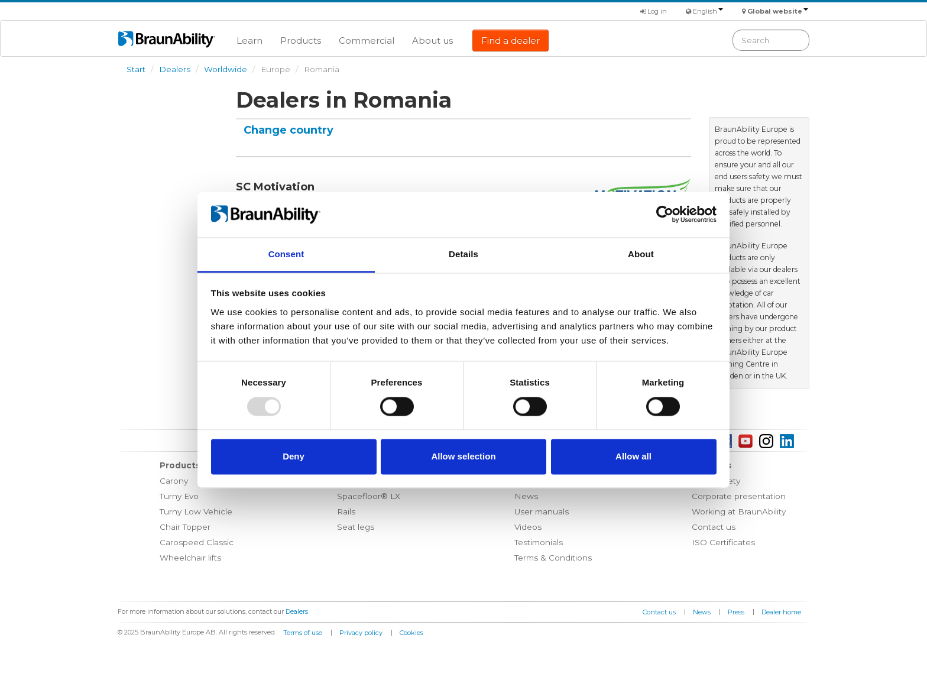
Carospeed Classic (197, 542)
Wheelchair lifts (190, 557)
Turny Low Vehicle (196, 511)
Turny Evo (179, 496)
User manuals (541, 511)
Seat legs (355, 527)
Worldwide (225, 69)
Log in (653, 11)
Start (136, 69)
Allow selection (463, 456)
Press (736, 612)
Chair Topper (185, 527)
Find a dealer (510, 40)
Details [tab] (463, 254)
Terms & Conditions (553, 557)
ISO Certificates (723, 542)
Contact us (713, 527)
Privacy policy (361, 633)
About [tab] (641, 254)
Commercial (366, 40)
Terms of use (302, 633)
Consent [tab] (286, 254)
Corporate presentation (739, 496)
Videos (528, 527)
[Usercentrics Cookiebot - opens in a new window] (665, 215)
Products (300, 40)
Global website (777, 11)
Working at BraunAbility (739, 511)
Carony (174, 480)
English (708, 11)
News (526, 496)
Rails (346, 511)
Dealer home (781, 612)
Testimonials (538, 542)
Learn (249, 40)
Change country (288, 130)
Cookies (411, 633)
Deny (293, 456)
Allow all (633, 456)
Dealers (174, 69)
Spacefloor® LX (368, 496)
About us (432, 40)
